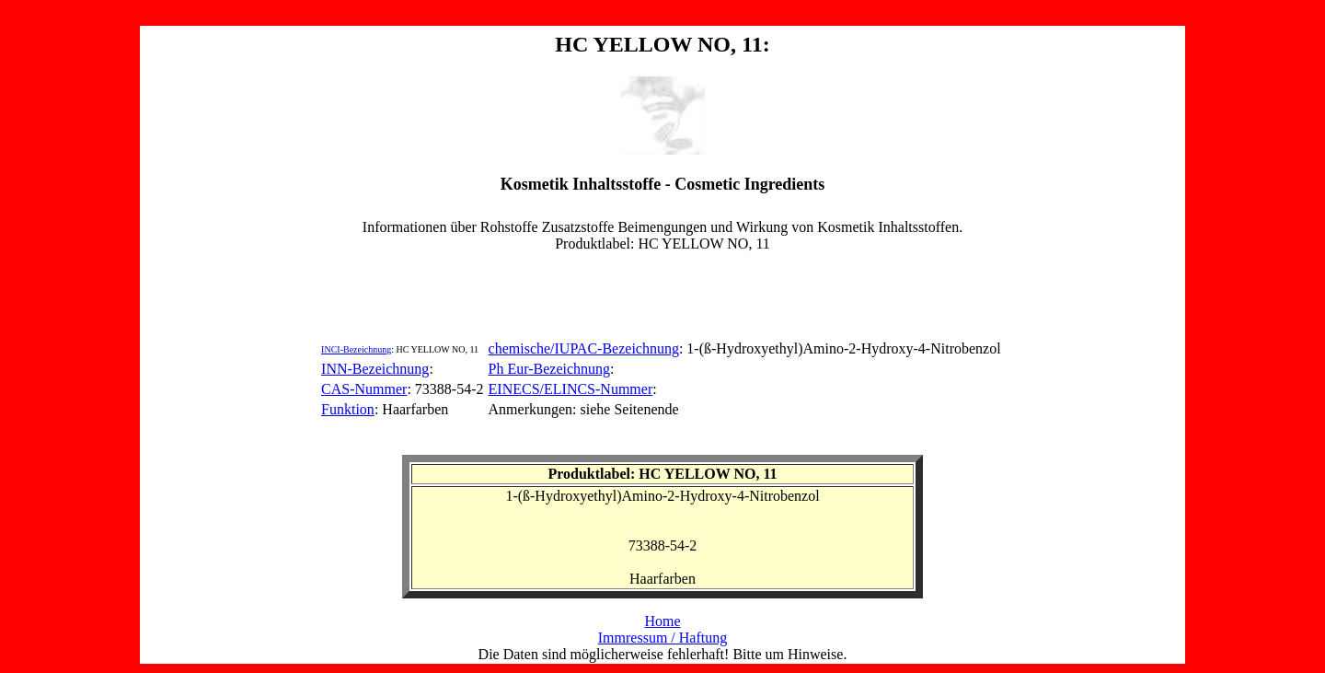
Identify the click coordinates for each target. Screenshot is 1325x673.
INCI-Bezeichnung (356, 349)
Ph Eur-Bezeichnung (550, 369)
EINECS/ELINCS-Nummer (571, 389)
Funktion (347, 409)
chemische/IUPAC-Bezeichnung (584, 348)
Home (662, 621)
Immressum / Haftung (662, 637)
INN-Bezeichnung (375, 369)
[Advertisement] (662, 293)
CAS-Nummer (364, 389)
